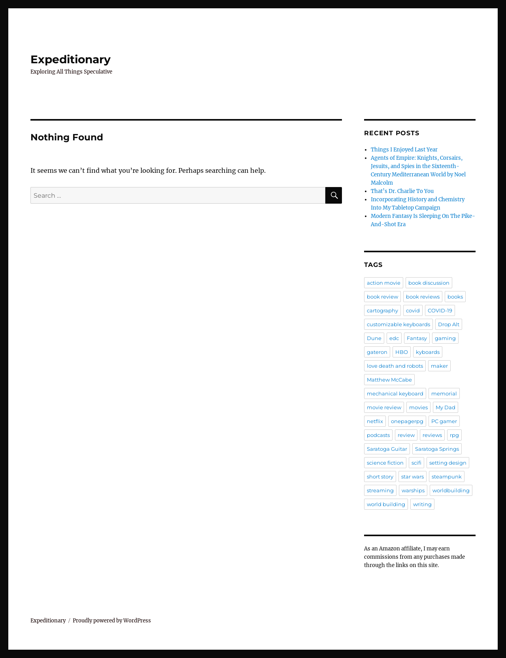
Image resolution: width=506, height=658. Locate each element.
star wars (412, 476)
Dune (374, 338)
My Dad (445, 407)
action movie (383, 283)
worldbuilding (451, 490)
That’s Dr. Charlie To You (402, 191)
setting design (447, 462)
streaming (380, 490)
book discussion (428, 283)
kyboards (428, 352)
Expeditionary (70, 59)
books (455, 296)
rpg (454, 435)
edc (394, 338)
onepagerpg (407, 421)
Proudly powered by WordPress (112, 620)
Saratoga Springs (437, 449)
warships (413, 490)
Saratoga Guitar (387, 449)
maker (439, 366)
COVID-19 (440, 310)
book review (382, 296)
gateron (377, 352)
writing (422, 504)
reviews (432, 435)
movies (418, 407)
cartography (382, 310)
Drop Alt (448, 324)
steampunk (447, 476)
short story (380, 476)
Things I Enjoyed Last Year (404, 149)
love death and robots (395, 366)
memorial (444, 393)
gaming (445, 338)
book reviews (423, 296)
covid (413, 310)
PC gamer (444, 421)
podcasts (378, 435)
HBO (401, 352)
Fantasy (417, 338)
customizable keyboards (398, 324)
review (406, 435)
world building (386, 504)
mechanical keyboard (395, 393)
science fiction (385, 462)
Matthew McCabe (389, 379)
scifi (416, 462)
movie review (384, 407)
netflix (375, 421)
